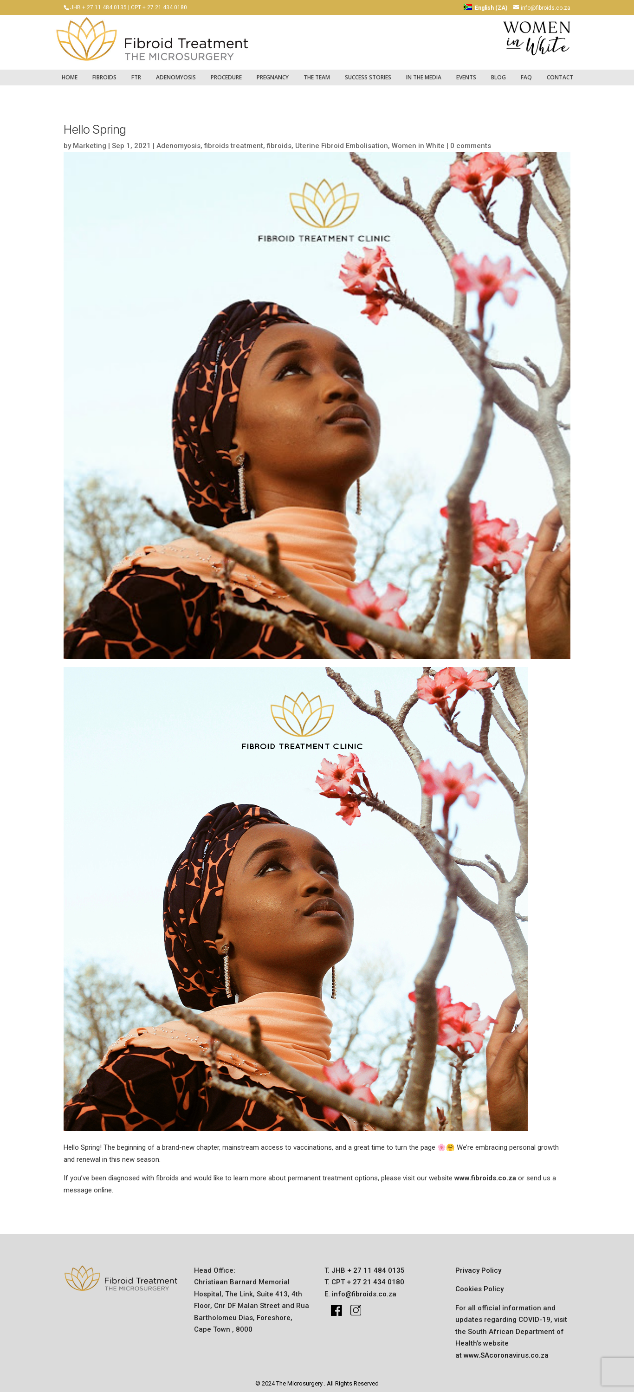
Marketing (89, 141)
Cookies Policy (479, 1284)
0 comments (470, 141)
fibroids (104, 73)
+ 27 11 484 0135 (375, 1266)
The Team (317, 73)
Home (70, 73)
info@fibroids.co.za (364, 1289)
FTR (136, 73)
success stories (368, 73)
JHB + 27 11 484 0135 (98, 7)
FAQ (526, 73)
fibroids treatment (233, 141)
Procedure (226, 73)
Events (466, 73)
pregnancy (273, 73)
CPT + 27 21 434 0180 (159, 7)
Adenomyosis (176, 73)
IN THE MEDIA (423, 73)
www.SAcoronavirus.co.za (506, 1351)
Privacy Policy (478, 1266)
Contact (560, 73)
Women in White (418, 141)
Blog (498, 73)
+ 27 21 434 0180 (374, 1277)
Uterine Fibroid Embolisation (341, 141)
